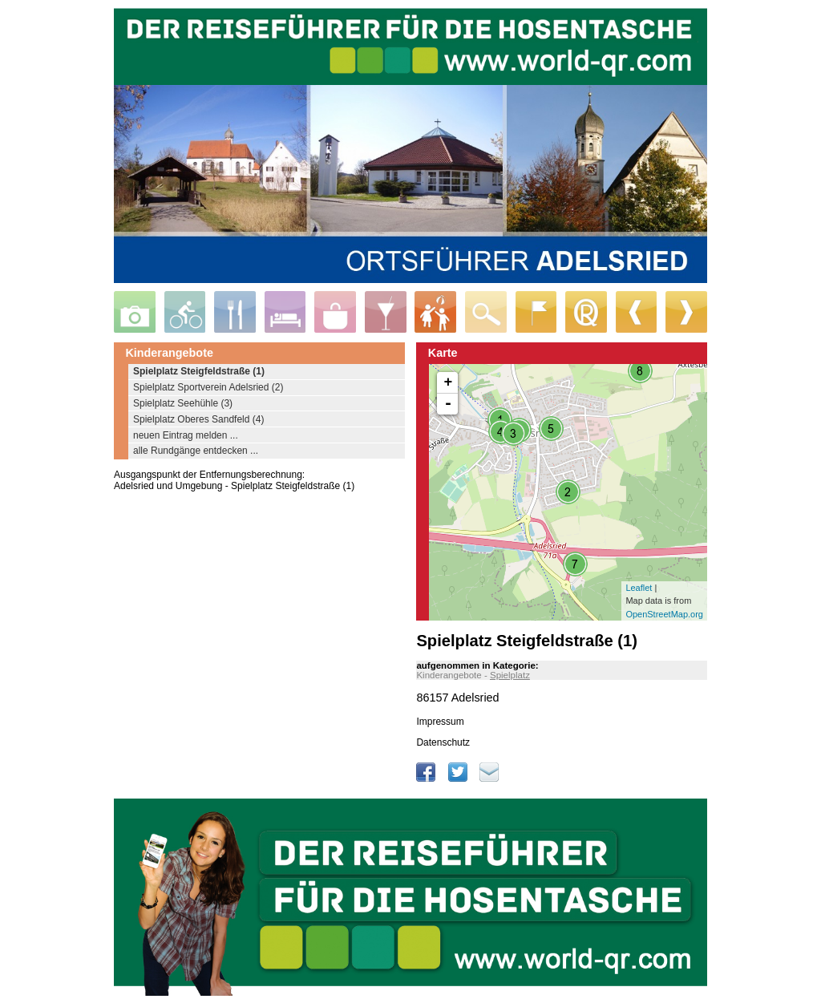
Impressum (439, 721)
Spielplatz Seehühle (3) (183, 403)
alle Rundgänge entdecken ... (195, 450)
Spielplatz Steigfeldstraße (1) (199, 371)
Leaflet (638, 588)
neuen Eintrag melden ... (185, 435)
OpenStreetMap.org (664, 614)
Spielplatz (510, 675)
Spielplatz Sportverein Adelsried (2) (208, 387)
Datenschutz (443, 742)
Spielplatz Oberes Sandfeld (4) (198, 419)
